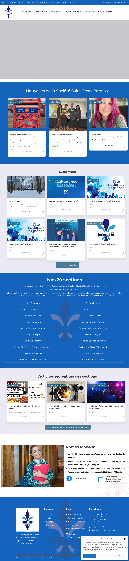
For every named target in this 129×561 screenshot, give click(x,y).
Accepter (89, 556)
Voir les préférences (119, 556)
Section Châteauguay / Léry (33, 309)
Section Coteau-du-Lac (93, 309)
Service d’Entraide (56, 12)
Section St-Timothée (33, 340)
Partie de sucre (14, 201)
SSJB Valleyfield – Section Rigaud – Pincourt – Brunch (25, 407)
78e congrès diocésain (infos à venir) (101, 244)
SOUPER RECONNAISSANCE (62, 134)
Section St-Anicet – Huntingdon (93, 328)
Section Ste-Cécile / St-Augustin (93, 347)
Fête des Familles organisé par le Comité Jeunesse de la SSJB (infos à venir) (63, 245)
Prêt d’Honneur (89, 12)
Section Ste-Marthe (33, 353)
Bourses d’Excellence (74, 12)
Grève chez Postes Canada (20, 134)
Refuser (104, 556)
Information (80, 478)
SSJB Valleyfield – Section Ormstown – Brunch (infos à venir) (65, 407)
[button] (125, 539)
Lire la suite (26, 211)
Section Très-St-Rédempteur (33, 359)
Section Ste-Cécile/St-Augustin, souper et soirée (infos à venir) (106, 407)
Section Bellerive (93, 303)
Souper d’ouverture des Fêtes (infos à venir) (104, 201)
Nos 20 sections (41, 12)
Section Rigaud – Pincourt (93, 322)
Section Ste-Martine (93, 353)
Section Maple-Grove (33, 315)
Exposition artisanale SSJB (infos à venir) (63, 201)
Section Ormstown (32, 322)
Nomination (96, 134)
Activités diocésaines (106, 12)
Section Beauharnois (32, 303)
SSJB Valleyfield (28, 12)
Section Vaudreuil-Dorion (93, 359)
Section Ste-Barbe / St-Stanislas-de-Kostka (33, 347)
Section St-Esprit (33, 334)
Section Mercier (93, 315)
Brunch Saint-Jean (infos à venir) (21, 244)
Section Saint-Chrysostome (33, 328)
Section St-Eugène (93, 334)
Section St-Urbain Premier (94, 340)
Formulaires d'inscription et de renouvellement (114, 479)
